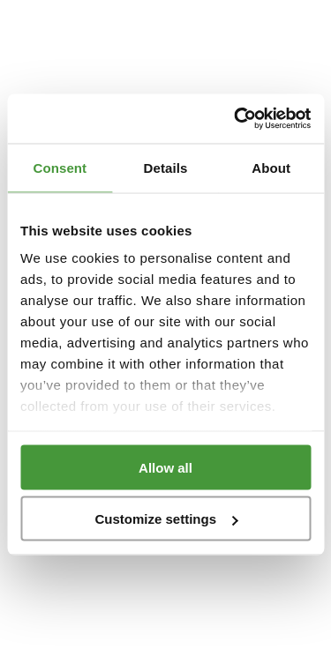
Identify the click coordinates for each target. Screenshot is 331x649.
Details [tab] (166, 167)
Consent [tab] (60, 167)
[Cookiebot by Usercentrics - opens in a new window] (236, 119)
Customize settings (165, 518)
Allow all (165, 466)
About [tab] (271, 167)
